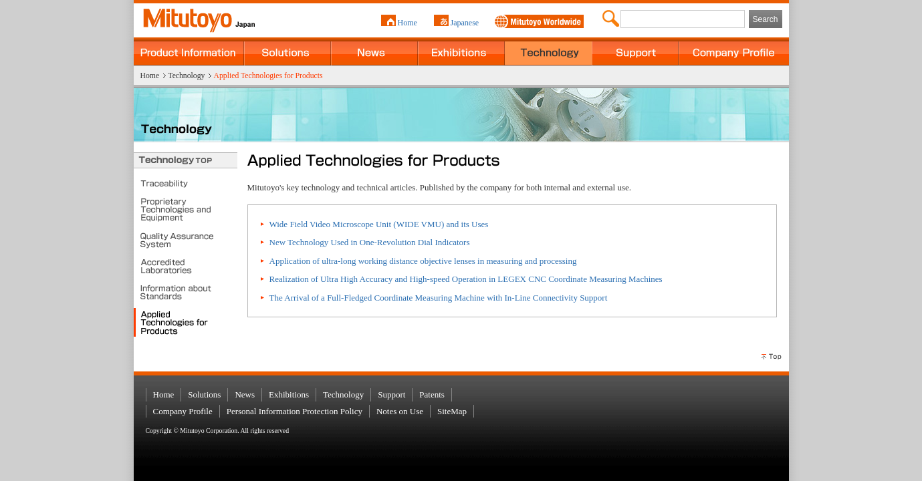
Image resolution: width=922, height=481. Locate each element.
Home (407, 22)
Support (635, 51)
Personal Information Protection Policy (294, 411)
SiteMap (452, 411)
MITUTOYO (191, 16)
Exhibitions (461, 51)
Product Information (189, 51)
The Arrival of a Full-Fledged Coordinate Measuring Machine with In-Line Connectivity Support (438, 298)
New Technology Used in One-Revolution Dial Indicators (369, 242)
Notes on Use (399, 411)
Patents (432, 394)
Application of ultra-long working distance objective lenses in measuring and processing (423, 261)
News (374, 51)
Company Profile (734, 51)
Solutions (287, 51)
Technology (548, 51)
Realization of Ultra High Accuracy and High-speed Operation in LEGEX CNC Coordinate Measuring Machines (466, 279)
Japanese (465, 22)
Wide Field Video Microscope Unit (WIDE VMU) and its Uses (379, 224)
